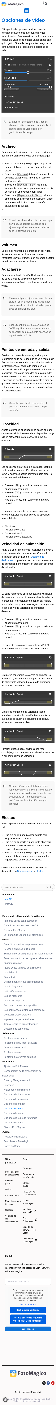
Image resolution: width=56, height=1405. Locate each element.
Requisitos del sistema (15, 1136)
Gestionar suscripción (29, 1210)
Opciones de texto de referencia (20, 1118)
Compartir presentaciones (17, 1014)
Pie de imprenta (22, 1392)
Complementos (11, 1195)
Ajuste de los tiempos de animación (22, 967)
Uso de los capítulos (14, 1000)
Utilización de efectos (15, 991)
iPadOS (9, 904)
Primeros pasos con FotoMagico (21, 921)
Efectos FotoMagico (14, 1127)
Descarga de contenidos (16, 1028)
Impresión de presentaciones (19, 1019)
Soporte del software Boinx (29, 1230)
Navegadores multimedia (17, 1090)
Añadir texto (10, 977)
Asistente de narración (15, 1047)
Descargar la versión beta (28, 1175)
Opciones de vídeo (13, 1108)
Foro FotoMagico (29, 1219)
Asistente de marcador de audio (20, 1043)
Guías (5, 939)
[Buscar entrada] (25, 887)
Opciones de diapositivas (17, 1094)
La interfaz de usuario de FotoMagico (23, 935)
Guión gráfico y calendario (17, 1080)
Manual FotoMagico (28, 1202)
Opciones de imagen (14, 1104)
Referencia (8, 1061)
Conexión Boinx (12, 1146)
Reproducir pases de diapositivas (21, 1005)
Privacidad (36, 1392)
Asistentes (8, 1033)
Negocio (9, 1210)
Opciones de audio (13, 1122)
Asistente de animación (16, 1038)
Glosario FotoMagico (15, 930)
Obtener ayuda (26, 1184)
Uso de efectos (25, 871)
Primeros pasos (9, 1182)
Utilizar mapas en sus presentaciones (23, 982)
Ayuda (5, 1132)
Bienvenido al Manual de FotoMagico (23, 916)
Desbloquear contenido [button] (28, 1310)
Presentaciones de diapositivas (11, 1173)
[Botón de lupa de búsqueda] (51, 887)
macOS (8, 899)
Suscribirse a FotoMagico (17, 1141)
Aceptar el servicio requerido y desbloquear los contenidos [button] (28, 1319)
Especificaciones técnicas (11, 1202)
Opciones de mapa (13, 1113)
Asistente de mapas (14, 1052)
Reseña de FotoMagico (29, 1240)
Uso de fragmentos (14, 986)
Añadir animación (13, 963)
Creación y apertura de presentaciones (24, 944)
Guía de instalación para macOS (21, 925)
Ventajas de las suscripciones (11, 1219)
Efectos (39, 871)
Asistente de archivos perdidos (20, 1057)
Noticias (9, 1189)
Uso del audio (11, 972)
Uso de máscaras (13, 996)
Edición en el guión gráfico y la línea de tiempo (28, 953)
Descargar (27, 1168)
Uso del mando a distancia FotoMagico (24, 1010)
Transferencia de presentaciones (21, 1024)
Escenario (9, 1085)
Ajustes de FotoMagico (16, 1066)
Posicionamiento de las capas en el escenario (28, 958)
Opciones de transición (16, 1099)
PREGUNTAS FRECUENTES (29, 1193)
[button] (26, 10)
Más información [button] (28, 1304)
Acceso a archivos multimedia (19, 949)
